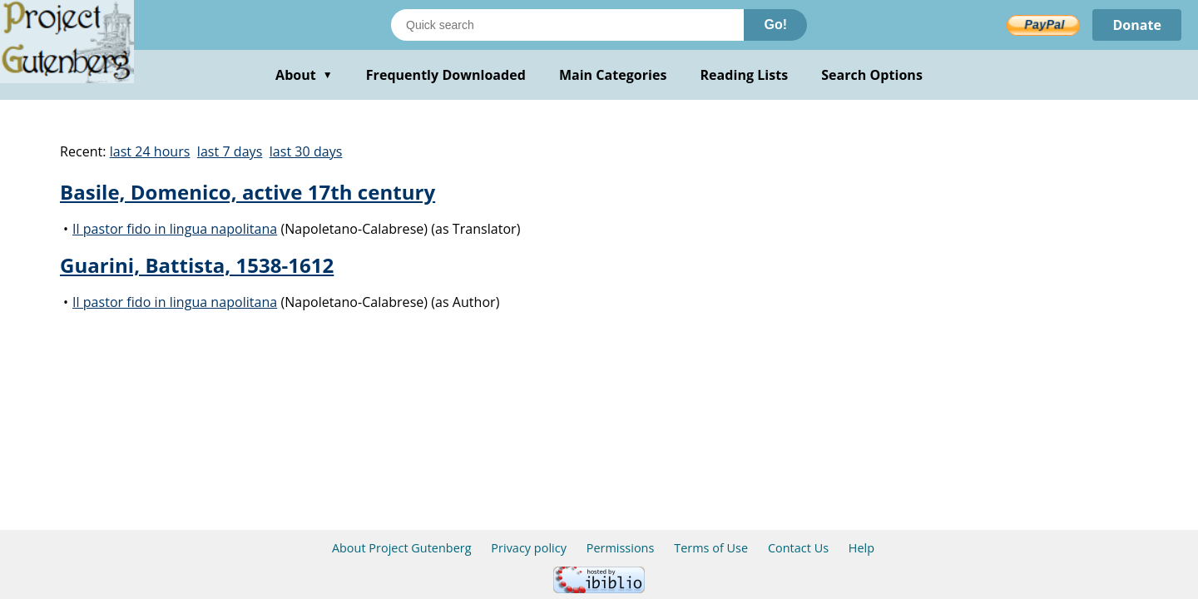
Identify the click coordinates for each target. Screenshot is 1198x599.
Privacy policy (529, 548)
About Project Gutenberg (402, 548)
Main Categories (613, 75)
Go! (775, 24)
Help (861, 548)
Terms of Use (711, 548)
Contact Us (798, 548)
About (304, 75)
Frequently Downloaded (446, 75)
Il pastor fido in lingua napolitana (174, 229)
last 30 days (306, 151)
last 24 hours (150, 151)
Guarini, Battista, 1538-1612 (197, 265)
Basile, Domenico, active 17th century (247, 191)
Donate (1136, 25)
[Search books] (567, 25)
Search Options (872, 75)
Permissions (621, 548)
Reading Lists (744, 75)
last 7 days (229, 151)
